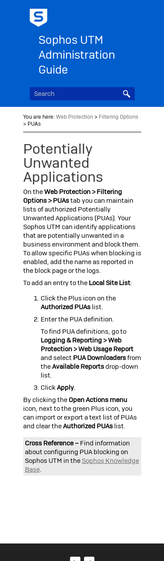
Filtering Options (118, 116)
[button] (127, 93)
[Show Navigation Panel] (129, 15)
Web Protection (74, 116)
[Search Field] (82, 93)
